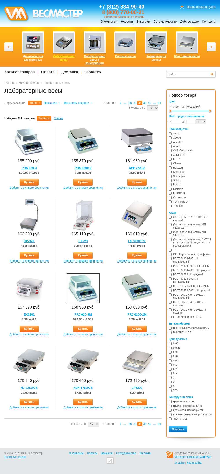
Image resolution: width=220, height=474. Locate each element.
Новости (127, 21)
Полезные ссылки (15, 456)
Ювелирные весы (187, 56)
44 (159, 102)
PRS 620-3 (29, 168)
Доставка (69, 72)
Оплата (48, 72)
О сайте (180, 462)
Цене (33, 102)
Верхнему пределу (76, 102)
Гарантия (92, 72)
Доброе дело (189, 21)
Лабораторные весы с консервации (94, 59)
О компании (109, 21)
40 (149, 102)
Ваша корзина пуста (201, 7)
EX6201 (29, 314)
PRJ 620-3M (83, 314)
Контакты (209, 21)
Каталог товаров (29, 82)
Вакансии (143, 21)
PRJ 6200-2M (136, 314)
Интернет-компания (193, 456)
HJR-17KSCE (83, 387)
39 (144, 102)
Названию (50, 102)
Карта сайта (194, 462)
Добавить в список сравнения (29, 187)
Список (58, 118)
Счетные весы (125, 56)
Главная (9, 82)
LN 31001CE (137, 241)
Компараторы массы (156, 57)
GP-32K (29, 241)
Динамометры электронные (33, 57)
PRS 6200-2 (83, 168)
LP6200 (137, 387)
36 (130, 102)
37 (135, 102)
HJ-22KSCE (29, 387)
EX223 (83, 241)
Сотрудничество (165, 21)
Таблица (44, 118)
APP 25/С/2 (137, 168)
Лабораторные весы (63, 57)
